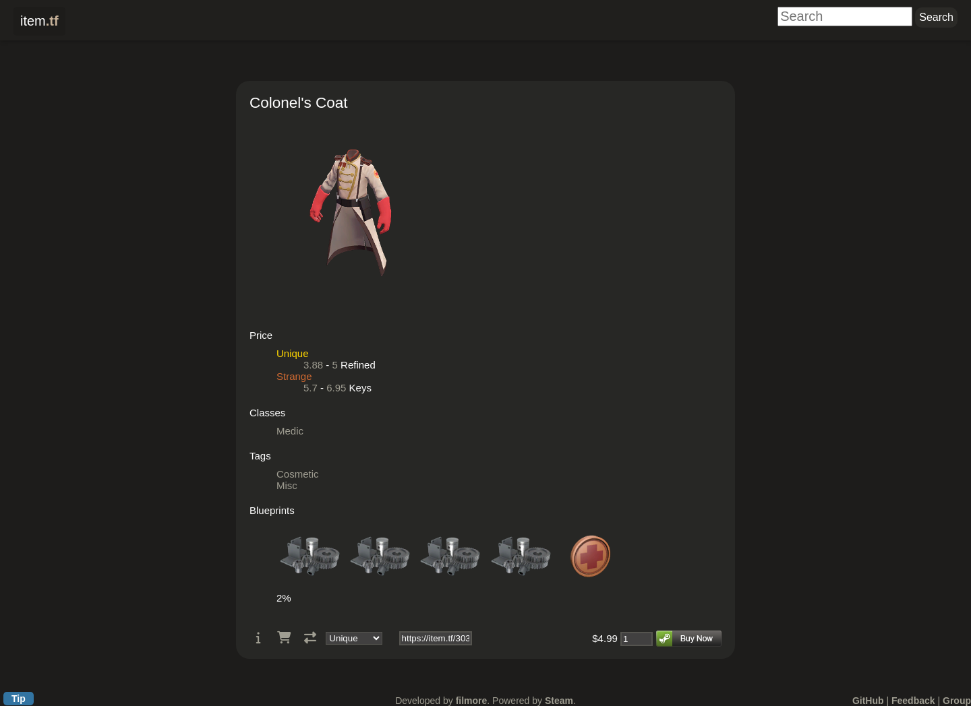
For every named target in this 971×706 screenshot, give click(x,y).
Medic (289, 431)
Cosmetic (297, 474)
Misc (286, 485)
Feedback (913, 700)
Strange (294, 376)
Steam (559, 700)
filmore (472, 700)
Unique (292, 353)
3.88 (313, 365)
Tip (18, 698)
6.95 (336, 387)
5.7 (310, 387)
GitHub (868, 700)
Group (957, 700)
